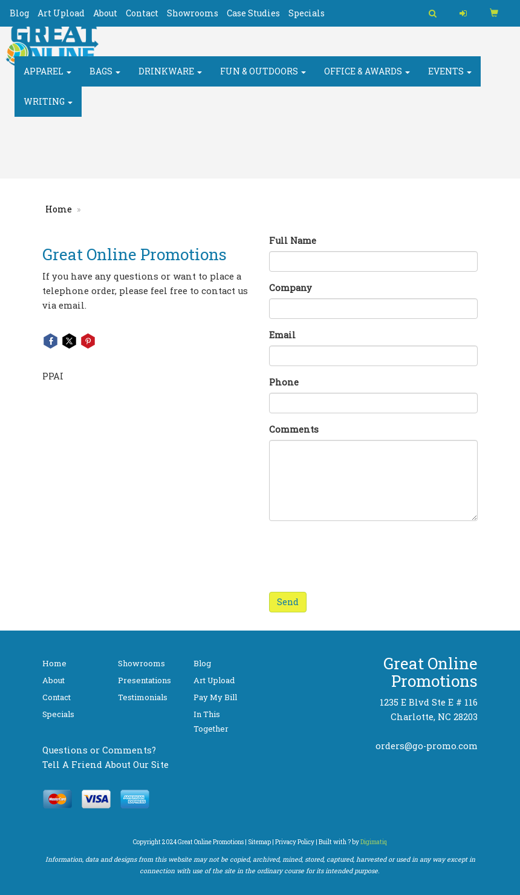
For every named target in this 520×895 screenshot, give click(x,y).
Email (282, 335)
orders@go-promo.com (426, 746)
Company (290, 287)
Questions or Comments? (99, 750)
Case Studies (253, 13)
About (105, 13)
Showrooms (192, 13)
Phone (284, 382)
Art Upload (61, 13)
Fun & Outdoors (263, 78)
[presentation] (361, 553)
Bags (104, 78)
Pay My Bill (215, 697)
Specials (306, 13)
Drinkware (170, 78)
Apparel (47, 78)
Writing (48, 108)
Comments (294, 429)
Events (450, 78)
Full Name (292, 240)
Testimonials (142, 697)
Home (58, 209)
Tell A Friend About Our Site (105, 764)
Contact (142, 13)
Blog (19, 13)
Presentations (144, 680)
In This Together (211, 721)
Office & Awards (367, 78)
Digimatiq (373, 842)
